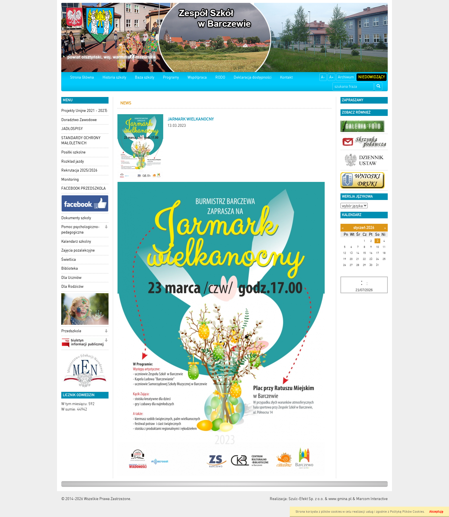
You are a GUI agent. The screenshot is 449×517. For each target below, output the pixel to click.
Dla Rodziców (72, 286)
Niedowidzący (371, 77)
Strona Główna (82, 77)
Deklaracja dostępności (252, 77)
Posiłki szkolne (73, 152)
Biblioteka (69, 268)
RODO (220, 77)
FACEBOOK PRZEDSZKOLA (83, 188)
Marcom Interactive (372, 499)
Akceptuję (436, 512)
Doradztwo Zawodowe (79, 120)
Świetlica (68, 259)
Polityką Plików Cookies (407, 512)
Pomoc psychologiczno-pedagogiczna (80, 229)
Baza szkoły (144, 77)
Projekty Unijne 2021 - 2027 (83, 110)
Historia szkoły (114, 77)
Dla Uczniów (71, 277)
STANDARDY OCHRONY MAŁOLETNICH (81, 140)
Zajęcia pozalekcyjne (78, 250)
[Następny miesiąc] (385, 228)
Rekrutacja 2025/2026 (79, 170)
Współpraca (197, 77)
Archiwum (346, 77)
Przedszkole (71, 331)
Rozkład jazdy (72, 161)
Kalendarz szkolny (76, 241)
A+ (331, 77)
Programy (171, 77)
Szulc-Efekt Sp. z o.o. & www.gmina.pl (320, 499)
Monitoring (70, 179)
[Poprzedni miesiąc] (343, 228)
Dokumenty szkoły (76, 218)
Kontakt (286, 77)
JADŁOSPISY (72, 129)
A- (323, 77)
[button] (106, 111)
